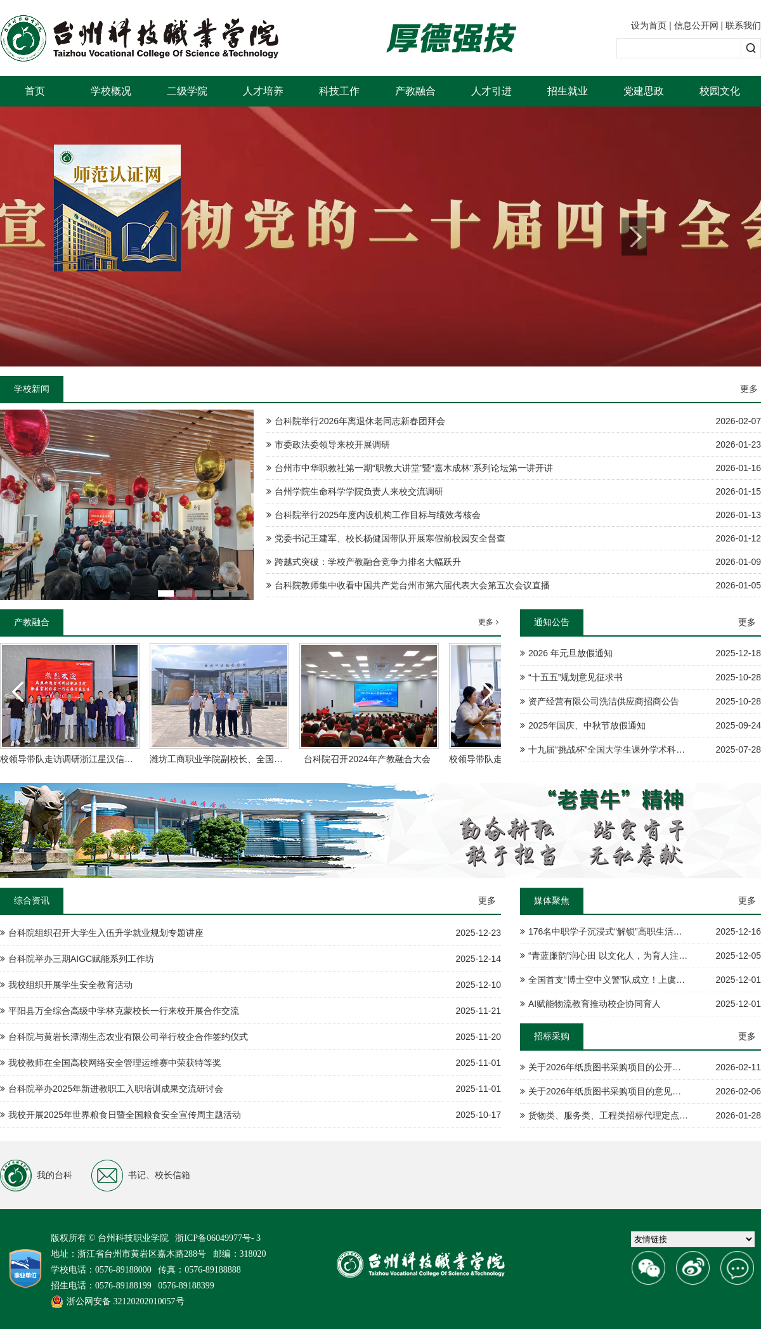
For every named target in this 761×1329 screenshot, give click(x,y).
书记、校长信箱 (140, 1175)
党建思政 (643, 91)
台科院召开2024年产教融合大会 (367, 759)
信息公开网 (696, 25)
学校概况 (111, 91)
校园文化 (719, 91)
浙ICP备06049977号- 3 (218, 1238)
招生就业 (567, 91)
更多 (749, 389)
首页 (35, 91)
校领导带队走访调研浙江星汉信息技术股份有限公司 (102, 759)
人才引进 (491, 91)
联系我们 (743, 25)
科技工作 (339, 91)
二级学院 (187, 91)
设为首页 (649, 25)
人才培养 (263, 91)
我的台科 (36, 1175)
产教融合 (415, 91)
